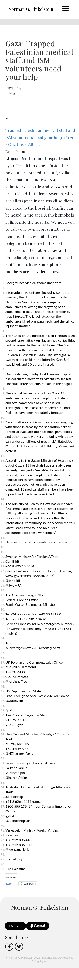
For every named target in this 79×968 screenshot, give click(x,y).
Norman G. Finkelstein (30, 9)
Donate (15, 926)
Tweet (9, 883)
